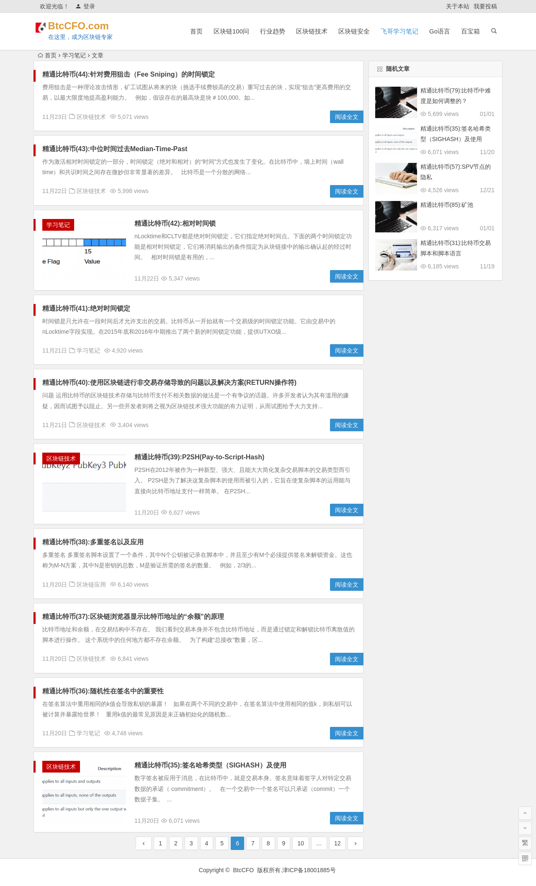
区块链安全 (354, 31)
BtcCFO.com (89, 25)
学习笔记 (74, 55)
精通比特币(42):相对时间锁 (175, 223)
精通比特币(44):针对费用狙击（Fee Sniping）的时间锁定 (128, 74)
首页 (196, 31)
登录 (85, 6)
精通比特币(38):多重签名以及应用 (93, 542)
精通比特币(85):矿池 (447, 204)
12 (337, 843)
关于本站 (457, 6)
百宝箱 (470, 31)
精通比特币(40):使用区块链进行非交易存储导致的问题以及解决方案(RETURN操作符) (169, 382)
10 (300, 843)
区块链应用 (91, 584)
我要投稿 (485, 6)
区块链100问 (231, 31)
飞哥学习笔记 (399, 31)
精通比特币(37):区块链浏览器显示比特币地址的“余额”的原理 (133, 616)
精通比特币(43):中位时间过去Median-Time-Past (114, 148)
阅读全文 (346, 116)
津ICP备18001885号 (310, 870)
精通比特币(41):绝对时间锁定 (86, 308)
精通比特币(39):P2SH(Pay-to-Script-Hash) (199, 457)
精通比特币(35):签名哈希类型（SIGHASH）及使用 (210, 765)
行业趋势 (272, 31)
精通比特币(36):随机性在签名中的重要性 (103, 691)
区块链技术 (311, 31)
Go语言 (439, 31)
